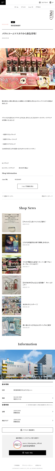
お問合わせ (38, 465)
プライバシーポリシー (27, 465)
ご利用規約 (17, 465)
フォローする (28, 453)
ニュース (30, 7)
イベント (23, 7)
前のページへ (8, 196)
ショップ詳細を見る (27, 186)
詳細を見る (17, 412)
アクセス (38, 7)
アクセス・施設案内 (29, 430)
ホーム (16, 7)
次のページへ (46, 196)
